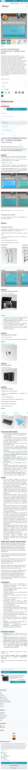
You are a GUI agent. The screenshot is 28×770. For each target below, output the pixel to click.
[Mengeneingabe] (2, 109)
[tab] (14, 123)
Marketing (5, 755)
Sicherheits (16, 412)
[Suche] (20, 1)
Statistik (4, 753)
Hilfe (1, 720)
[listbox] (5, 678)
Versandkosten (10, 116)
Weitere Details (5, 126)
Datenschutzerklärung (4, 700)
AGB (1, 692)
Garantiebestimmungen (12, 475)
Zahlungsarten (3, 717)
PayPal (4, 757)
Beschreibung (5, 122)
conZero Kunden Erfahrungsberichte (17, 210)
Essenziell (5, 752)
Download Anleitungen (6, 130)
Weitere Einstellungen (5, 760)
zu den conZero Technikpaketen (8, 293)
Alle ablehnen (14, 768)
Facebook (2, 726)
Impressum (2, 695)
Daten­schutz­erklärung (14, 748)
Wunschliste (4, 113)
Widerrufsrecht (3, 697)
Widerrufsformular (4, 698)
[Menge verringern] (5, 110)
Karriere (1, 703)
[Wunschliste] (22, 1)
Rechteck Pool (20, 146)
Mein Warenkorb (3, 715)
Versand (1, 718)
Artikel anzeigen (18, 682)
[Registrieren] (16, 1)
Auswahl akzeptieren (14, 765)
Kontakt (1, 694)
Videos (3, 133)
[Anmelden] (14, 1)
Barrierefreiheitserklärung (5, 701)
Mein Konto (2, 714)
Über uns (2, 705)
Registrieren (2, 712)
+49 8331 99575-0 (23, 3)
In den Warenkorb (19, 109)
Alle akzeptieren (14, 763)
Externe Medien (6, 756)
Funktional (5, 759)
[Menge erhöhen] (5, 108)
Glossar (1, 706)
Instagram (2, 727)
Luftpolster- (3, 412)
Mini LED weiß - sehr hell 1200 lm (8, 344)
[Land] (18, 1)
